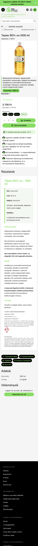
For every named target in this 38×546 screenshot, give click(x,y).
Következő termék (29, 29)
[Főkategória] (2, 26)
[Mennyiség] (8, 120)
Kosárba (26, 120)
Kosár (5, 481)
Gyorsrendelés (19, 125)
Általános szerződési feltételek (13, 495)
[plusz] (13, 120)
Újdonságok (7, 528)
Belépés (6, 471)
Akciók (5, 521)
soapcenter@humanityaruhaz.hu (14, 14)
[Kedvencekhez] (27, 356)
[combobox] (19, 21)
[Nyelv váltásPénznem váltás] (27, 10)
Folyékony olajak (8, 535)
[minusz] (4, 120)
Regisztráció (7, 474)
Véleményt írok (19, 394)
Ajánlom (6, 361)
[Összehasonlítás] (9, 356)
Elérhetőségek (8, 509)
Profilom (6, 478)
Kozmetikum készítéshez (5, 26)
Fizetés (5, 502)
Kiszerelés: (6, 112)
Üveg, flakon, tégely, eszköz (12, 532)
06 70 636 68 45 (9, 16)
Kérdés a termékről (22, 361)
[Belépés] (31, 10)
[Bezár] (35, 3)
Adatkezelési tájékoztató (11, 499)
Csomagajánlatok (8, 525)
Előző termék (7, 29)
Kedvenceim (7, 485)
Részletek (5, 93)
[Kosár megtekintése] (35, 10)
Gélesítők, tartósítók (16, 26)
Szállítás (5, 506)
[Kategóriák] (3, 10)
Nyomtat (6, 365)
